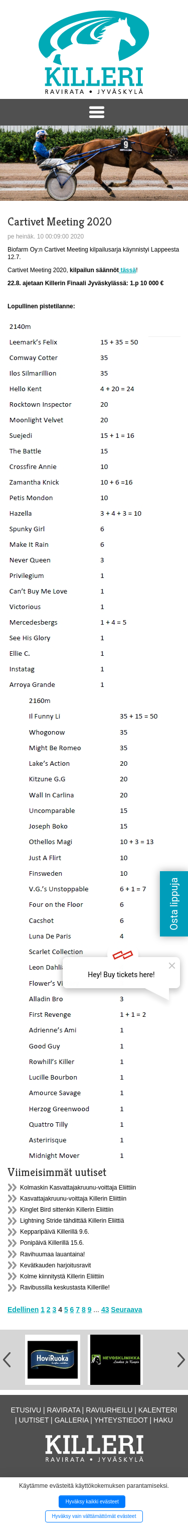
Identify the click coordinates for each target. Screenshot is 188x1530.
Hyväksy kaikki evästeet (92, 1501)
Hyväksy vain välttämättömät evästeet (94, 1516)
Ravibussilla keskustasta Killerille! (65, 1287)
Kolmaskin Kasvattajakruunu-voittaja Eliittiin (78, 1187)
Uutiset (34, 1420)
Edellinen (23, 1310)
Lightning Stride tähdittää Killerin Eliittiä (72, 1220)
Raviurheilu (109, 1410)
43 (105, 1310)
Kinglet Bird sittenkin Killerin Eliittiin (66, 1209)
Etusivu (26, 1410)
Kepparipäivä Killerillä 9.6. (54, 1231)
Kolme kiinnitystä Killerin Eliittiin (62, 1276)
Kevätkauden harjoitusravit (55, 1265)
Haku (163, 1420)
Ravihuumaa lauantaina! (52, 1254)
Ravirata (63, 1410)
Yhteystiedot (121, 1420)
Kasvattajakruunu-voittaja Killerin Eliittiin (73, 1198)
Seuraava (126, 1310)
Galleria (72, 1420)
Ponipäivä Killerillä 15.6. (52, 1242)
